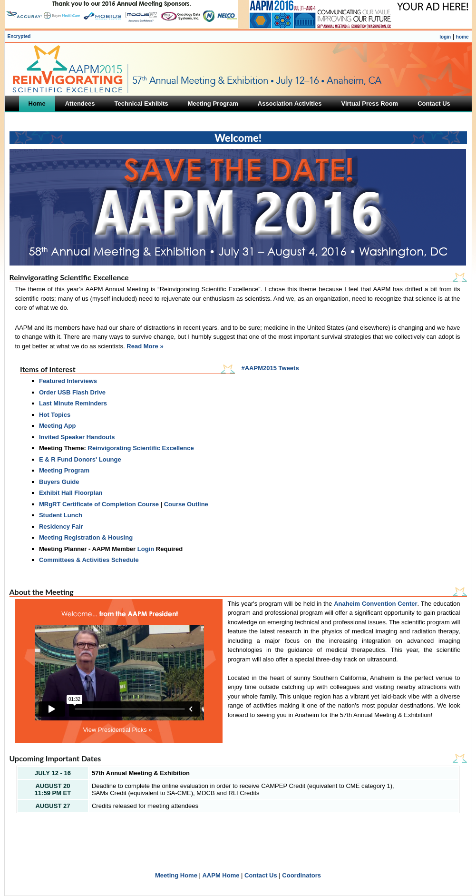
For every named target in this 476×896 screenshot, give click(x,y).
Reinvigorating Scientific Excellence (141, 448)
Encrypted (19, 36)
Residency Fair (61, 526)
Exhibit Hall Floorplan (71, 492)
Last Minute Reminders (73, 403)
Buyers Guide (59, 481)
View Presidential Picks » (117, 729)
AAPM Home (220, 875)
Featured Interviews (68, 380)
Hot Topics (54, 414)
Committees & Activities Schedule (89, 559)
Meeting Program (64, 470)
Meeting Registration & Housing (86, 537)
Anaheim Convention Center (375, 603)
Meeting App (57, 425)
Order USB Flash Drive (72, 392)
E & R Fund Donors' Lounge (80, 459)
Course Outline (186, 504)
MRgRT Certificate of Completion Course (99, 504)
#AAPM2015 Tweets (270, 368)
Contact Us (260, 875)
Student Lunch (60, 515)
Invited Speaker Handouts (77, 437)
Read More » (144, 346)
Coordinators (301, 875)
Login (145, 548)
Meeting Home (176, 875)
